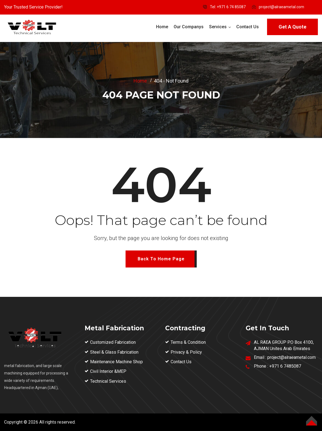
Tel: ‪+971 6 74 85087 (228, 7)
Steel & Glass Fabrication (114, 352)
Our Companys (189, 26)
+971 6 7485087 (285, 366)
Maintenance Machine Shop (116, 361)
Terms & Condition (188, 342)
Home (162, 26)
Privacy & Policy (186, 352)
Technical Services (108, 381)
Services (218, 26)
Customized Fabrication (113, 342)
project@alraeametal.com (281, 7)
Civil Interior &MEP (108, 371)
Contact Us (247, 26)
